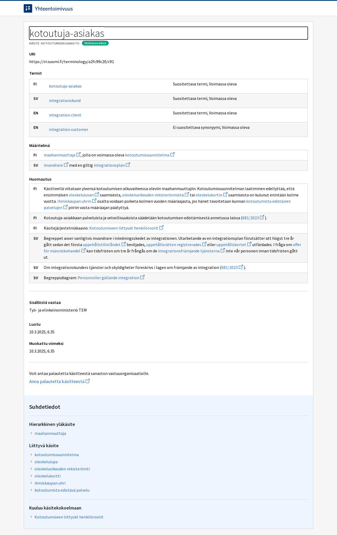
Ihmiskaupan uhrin (121, 231)
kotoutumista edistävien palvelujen (170, 237)
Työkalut (61, 27)
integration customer (68, 153)
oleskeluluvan (182, 218)
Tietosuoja (84, 519)
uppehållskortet (61, 300)
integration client (65, 138)
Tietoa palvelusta (100, 27)
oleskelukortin (155, 225)
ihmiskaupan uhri (249, 133)
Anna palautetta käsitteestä (76, 443)
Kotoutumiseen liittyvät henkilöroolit (126, 270)
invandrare (56, 189)
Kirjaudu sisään (292, 10)
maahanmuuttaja (62, 178)
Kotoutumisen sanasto (67, 39)
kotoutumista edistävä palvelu (261, 140)
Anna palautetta (42, 519)
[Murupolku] (168, 39)
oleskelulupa (245, 111)
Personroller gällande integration (111, 339)
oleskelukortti (247, 126)
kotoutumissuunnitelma (150, 178)
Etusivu (32, 27)
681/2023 (113, 260)
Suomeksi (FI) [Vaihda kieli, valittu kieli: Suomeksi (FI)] (212, 10)
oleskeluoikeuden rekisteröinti (261, 118)
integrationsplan (112, 189)
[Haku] (183, 10)
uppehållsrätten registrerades (137, 293)
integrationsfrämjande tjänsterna (114, 306)
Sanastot (32, 39)
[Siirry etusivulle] (65, 10)
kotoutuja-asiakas (65, 110)
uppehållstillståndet (65, 293)
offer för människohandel (145, 300)
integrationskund (65, 124)
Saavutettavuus (126, 519)
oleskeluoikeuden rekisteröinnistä (99, 225)
